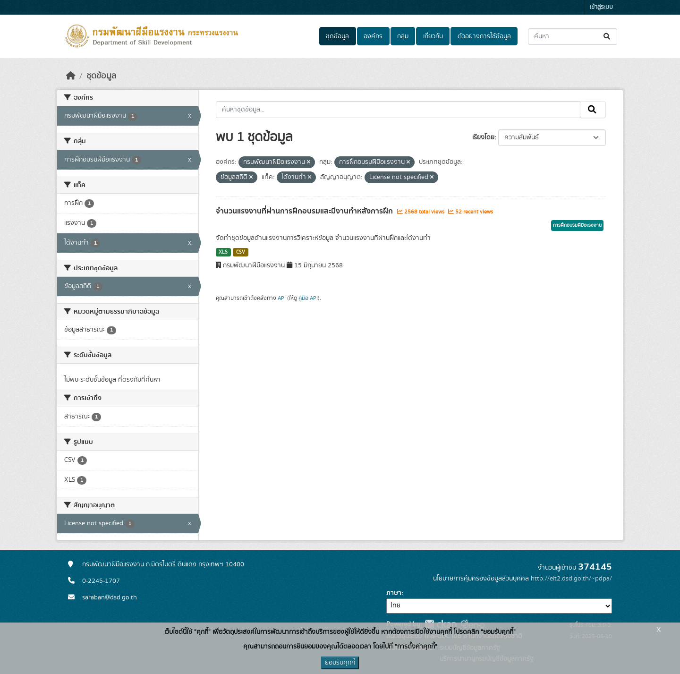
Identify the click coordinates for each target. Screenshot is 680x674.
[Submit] (607, 36)
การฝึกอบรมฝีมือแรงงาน (577, 225)
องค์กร (373, 36)
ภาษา (393, 593)
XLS (223, 252)
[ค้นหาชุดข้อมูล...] (572, 36)
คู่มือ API (308, 298)
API (282, 298)
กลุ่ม (402, 36)
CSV (240, 252)
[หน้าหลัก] (71, 76)
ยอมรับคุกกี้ (340, 662)
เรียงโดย (483, 137)
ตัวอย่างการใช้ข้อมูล (484, 36)
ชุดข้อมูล (337, 36)
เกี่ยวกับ (433, 36)
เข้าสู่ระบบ (601, 7)
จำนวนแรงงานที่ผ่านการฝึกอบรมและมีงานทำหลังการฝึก (305, 211)
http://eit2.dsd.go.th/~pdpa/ (571, 578)
